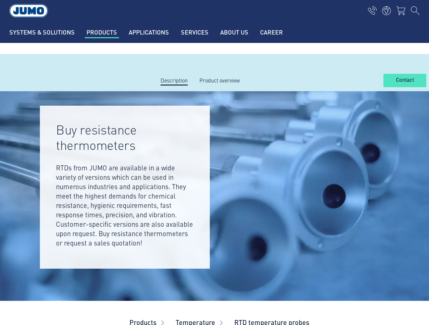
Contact (405, 80)
